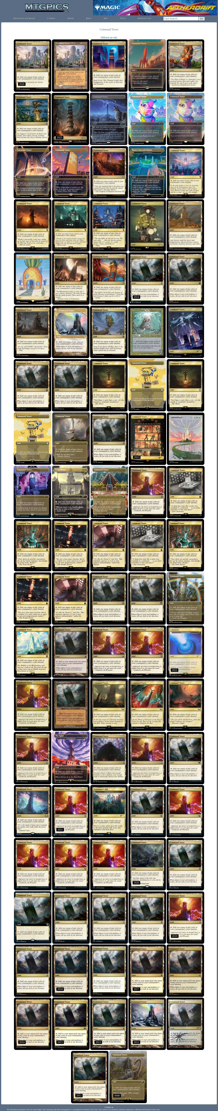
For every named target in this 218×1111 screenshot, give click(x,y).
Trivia (123, 18)
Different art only (109, 37)
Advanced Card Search (24, 18)
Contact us (109, 1107)
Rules (89, 18)
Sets (106, 18)
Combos (52, 18)
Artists (71, 18)
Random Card (144, 18)
